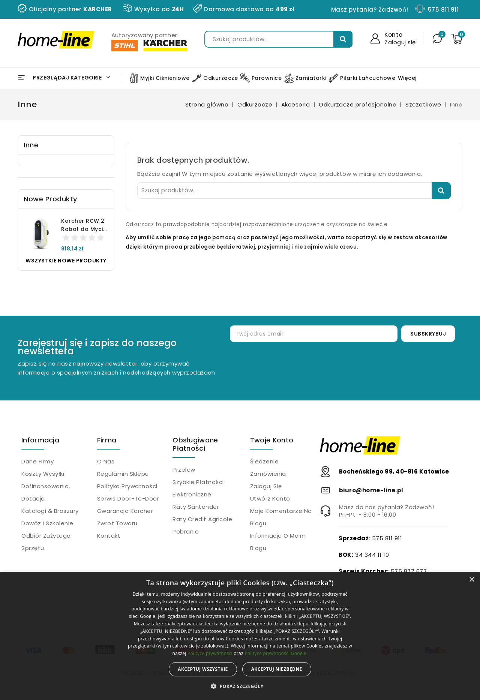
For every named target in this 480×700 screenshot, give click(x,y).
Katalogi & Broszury (50, 511)
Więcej (407, 78)
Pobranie (185, 531)
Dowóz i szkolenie (47, 523)
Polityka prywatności (127, 486)
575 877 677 (409, 571)
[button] (239, 686)
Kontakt (109, 536)
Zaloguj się (266, 486)
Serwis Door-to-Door (128, 498)
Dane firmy (37, 461)
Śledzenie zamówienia (268, 467)
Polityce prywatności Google (275, 653)
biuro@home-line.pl (371, 490)
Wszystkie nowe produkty (66, 260)
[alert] (240, 636)
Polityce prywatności (210, 653)
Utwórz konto (270, 498)
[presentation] (345, 366)
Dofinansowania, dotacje (45, 492)
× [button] (471, 580)
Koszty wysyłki (42, 474)
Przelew (183, 470)
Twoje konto (271, 440)
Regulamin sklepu (123, 474)
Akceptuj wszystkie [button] (203, 669)
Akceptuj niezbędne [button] (276, 669)
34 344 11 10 (372, 555)
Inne (31, 145)
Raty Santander (195, 507)
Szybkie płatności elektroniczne (198, 488)
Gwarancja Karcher (125, 511)
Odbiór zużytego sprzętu (46, 542)
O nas (106, 461)
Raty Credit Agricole (202, 519)
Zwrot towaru (117, 523)
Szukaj (342, 39)
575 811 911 (443, 9)
